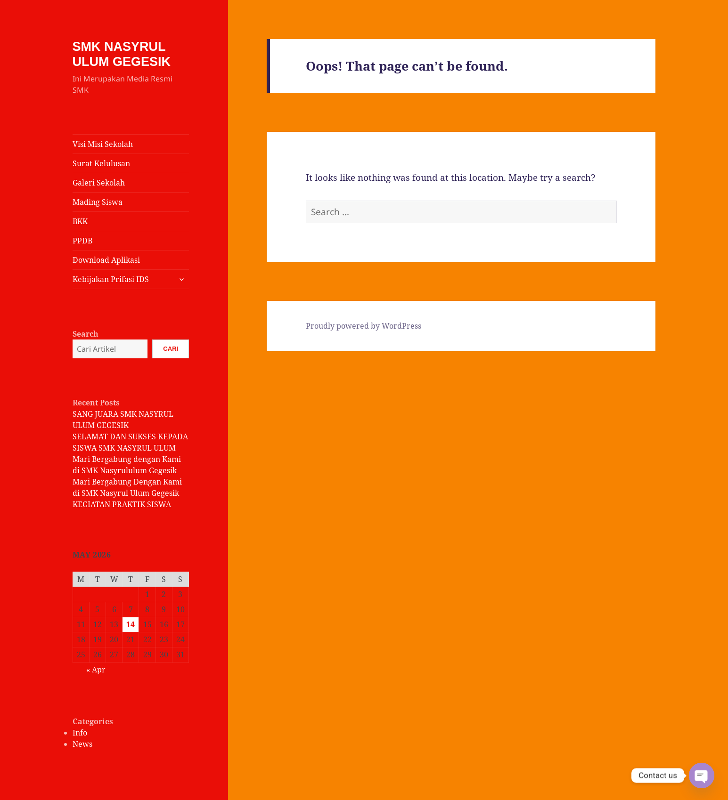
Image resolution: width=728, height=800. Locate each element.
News (82, 744)
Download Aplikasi (106, 260)
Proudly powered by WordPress (363, 326)
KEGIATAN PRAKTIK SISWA (122, 504)
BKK (80, 221)
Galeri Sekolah (99, 183)
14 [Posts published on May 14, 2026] (130, 624)
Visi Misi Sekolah (103, 144)
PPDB (82, 240)
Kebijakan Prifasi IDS (111, 279)
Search (85, 334)
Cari (170, 348)
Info (80, 732)
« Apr (96, 669)
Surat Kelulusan (101, 163)
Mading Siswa (98, 202)
